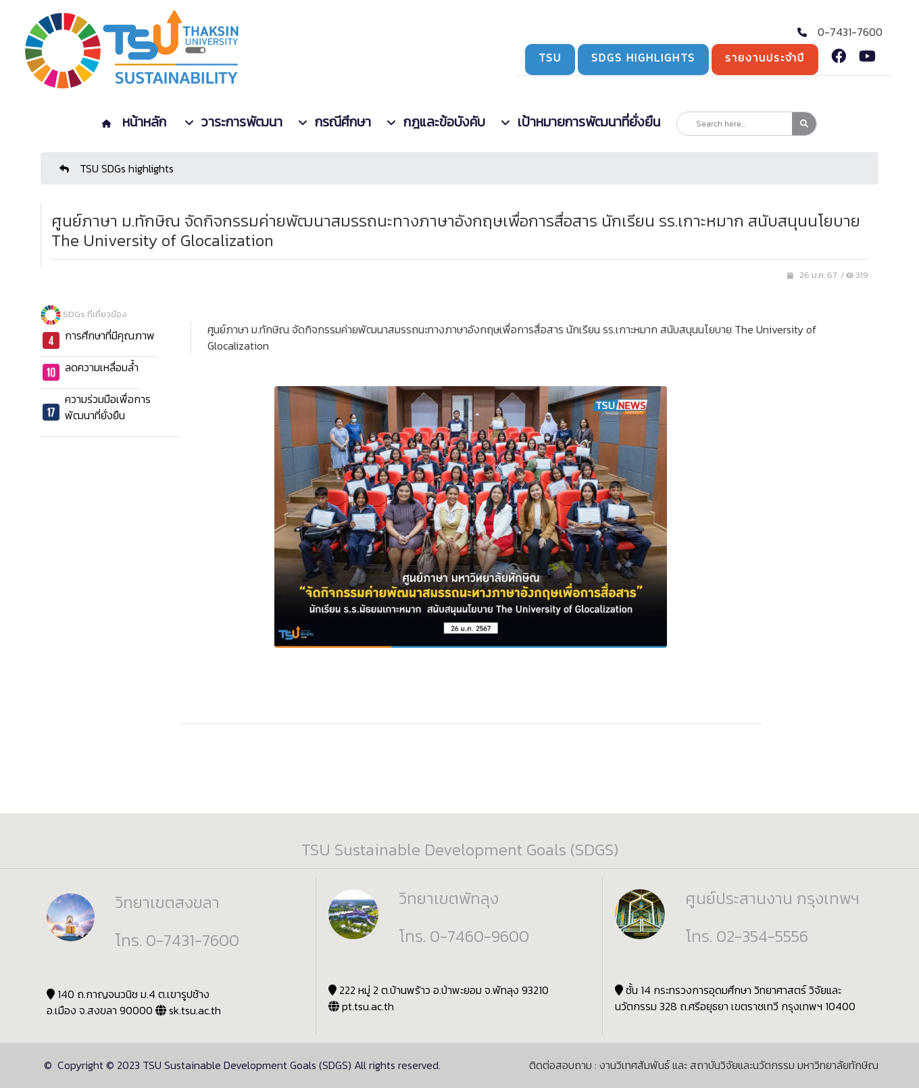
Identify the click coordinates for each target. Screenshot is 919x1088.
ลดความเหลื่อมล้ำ (102, 367)
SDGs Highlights (643, 57)
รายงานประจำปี (765, 57)
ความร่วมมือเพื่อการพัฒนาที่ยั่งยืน (108, 407)
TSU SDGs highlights (116, 168)
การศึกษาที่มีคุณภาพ (110, 335)
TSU (550, 57)
